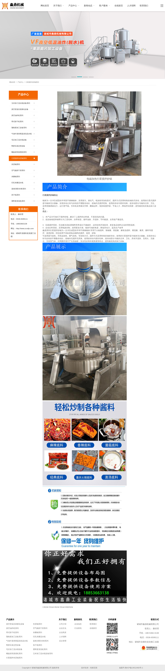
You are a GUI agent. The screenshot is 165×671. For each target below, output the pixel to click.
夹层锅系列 (37, 624)
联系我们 (144, 5)
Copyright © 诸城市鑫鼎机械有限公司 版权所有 (40, 668)
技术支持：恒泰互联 (89, 668)
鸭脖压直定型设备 (13, 645)
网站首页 (45, 5)
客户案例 (104, 5)
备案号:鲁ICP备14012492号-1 (131, 668)
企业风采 (62, 632)
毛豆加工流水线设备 (14, 649)
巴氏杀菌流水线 (39, 637)
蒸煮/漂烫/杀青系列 (40, 641)
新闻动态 (89, 5)
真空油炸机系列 (12, 628)
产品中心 (74, 5)
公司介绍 (62, 624)
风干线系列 (37, 645)
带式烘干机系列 (12, 632)
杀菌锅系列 (37, 632)
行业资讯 (78, 628)
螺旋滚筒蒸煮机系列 (14, 654)
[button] (73, 77)
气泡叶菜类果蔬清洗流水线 (17, 641)
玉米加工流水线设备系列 (43, 654)
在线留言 (118, 5)
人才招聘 (131, 5)
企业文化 (62, 628)
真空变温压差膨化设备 (15, 624)
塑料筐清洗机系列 (40, 649)
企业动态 (78, 624)
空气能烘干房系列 (40, 628)
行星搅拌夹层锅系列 (32, 82)
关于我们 (58, 5)
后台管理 (62, 641)
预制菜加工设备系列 (14, 637)
